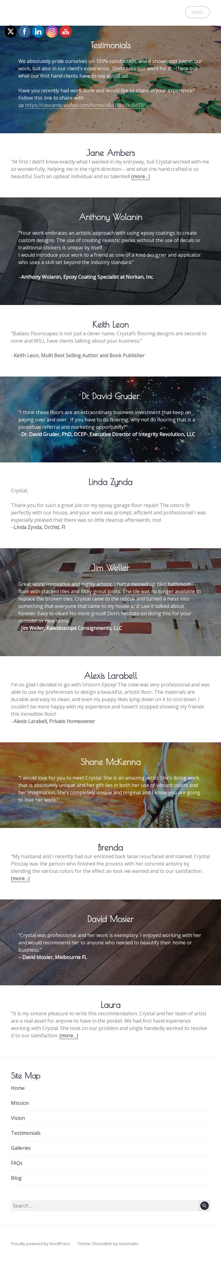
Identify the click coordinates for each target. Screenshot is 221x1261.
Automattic (128, 1243)
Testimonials (26, 1133)
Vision (18, 1118)
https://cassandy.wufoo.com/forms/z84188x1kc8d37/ (85, 105)
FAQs (17, 1163)
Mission (20, 1103)
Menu (197, 12)
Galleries (21, 1148)
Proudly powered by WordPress (40, 1243)
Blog (16, 1178)
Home (18, 1088)
